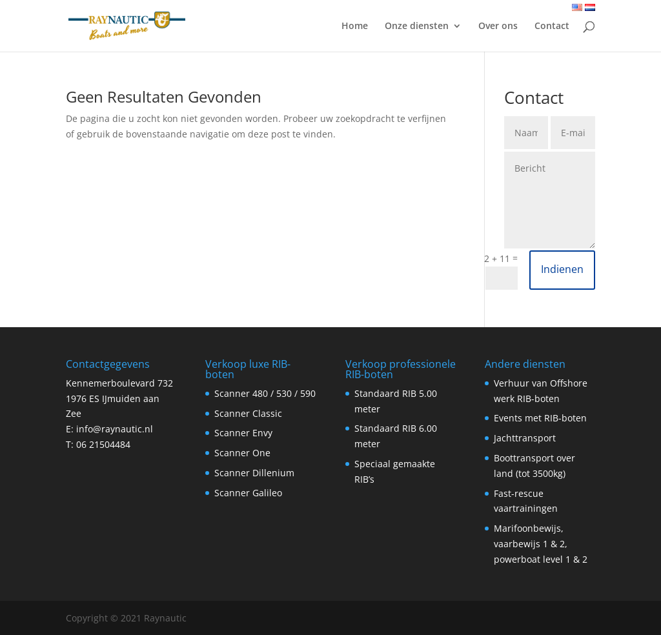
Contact (551, 26)
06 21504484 (103, 444)
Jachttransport (525, 438)
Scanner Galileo (248, 493)
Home (354, 26)
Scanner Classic (248, 413)
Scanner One (242, 453)
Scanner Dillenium (254, 473)
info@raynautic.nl (114, 429)
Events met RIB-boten (540, 418)
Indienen (562, 269)
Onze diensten (417, 26)
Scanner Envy (243, 433)
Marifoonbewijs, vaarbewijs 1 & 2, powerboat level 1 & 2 (540, 543)
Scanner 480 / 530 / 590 (265, 393)
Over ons (498, 26)
